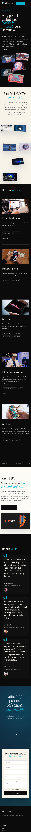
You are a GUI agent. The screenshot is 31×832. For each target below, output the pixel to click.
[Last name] (15, 767)
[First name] (15, 762)
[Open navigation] (27, 3)
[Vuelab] (7, 3)
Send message (15, 793)
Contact (4, 831)
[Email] (15, 772)
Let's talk (20, 3)
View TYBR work (9, 507)
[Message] (15, 784)
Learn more (6, 238)
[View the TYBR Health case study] (15, 521)
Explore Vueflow (7, 449)
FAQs (3, 828)
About (3, 823)
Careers (4, 825)
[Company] (15, 777)
